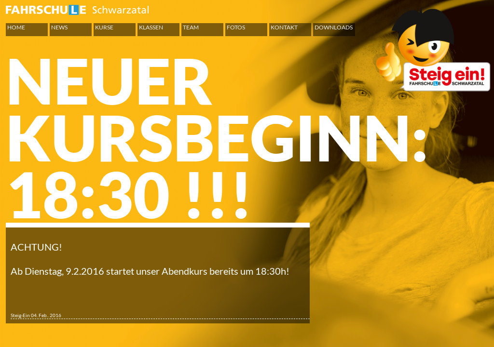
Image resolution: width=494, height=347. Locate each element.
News (59, 27)
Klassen (151, 27)
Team (191, 27)
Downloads (334, 27)
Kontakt (284, 27)
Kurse (104, 27)
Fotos (236, 27)
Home (16, 27)
